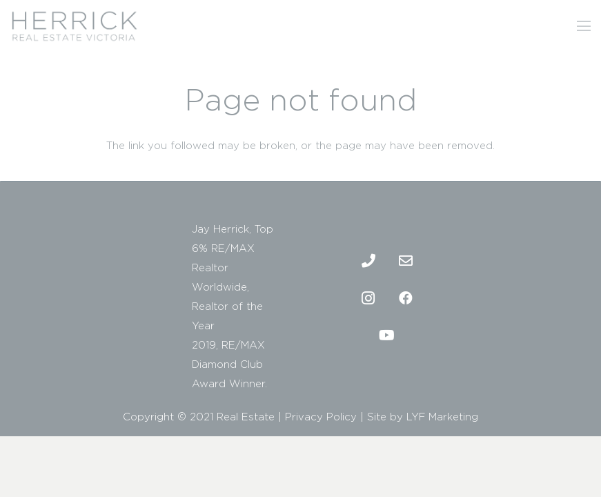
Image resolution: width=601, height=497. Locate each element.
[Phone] (368, 261)
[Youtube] (387, 335)
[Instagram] (368, 298)
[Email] (405, 261)
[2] (74, 26)
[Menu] (584, 26)
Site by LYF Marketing (422, 416)
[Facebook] (405, 298)
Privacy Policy (321, 416)
